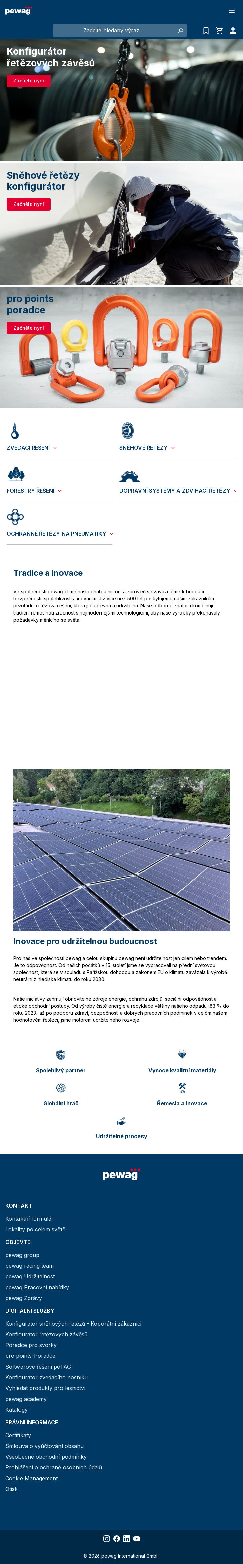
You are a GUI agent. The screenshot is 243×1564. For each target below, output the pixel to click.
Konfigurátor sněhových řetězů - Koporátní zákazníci (73, 1323)
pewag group (22, 1255)
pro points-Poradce (30, 1355)
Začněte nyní (28, 80)
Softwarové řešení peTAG (38, 1366)
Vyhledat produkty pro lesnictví (45, 1388)
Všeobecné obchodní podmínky (46, 1456)
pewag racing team (29, 1265)
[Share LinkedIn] (126, 1538)
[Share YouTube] (136, 1538)
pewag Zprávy (23, 1298)
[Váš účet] (231, 30)
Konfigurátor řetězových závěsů (46, 1334)
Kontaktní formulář (29, 1218)
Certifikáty (18, 1435)
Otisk (11, 1489)
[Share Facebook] (116, 1538)
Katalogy (16, 1409)
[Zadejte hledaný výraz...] (113, 30)
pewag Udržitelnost (30, 1276)
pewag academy (26, 1398)
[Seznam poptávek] (206, 30)
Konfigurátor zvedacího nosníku (46, 1377)
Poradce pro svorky (31, 1345)
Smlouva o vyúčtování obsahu (44, 1446)
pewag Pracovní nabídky (37, 1287)
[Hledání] (180, 30)
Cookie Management (31, 1478)
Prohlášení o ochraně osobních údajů (53, 1467)
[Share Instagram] (106, 1538)
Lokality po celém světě (35, 1229)
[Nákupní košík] (219, 30)
